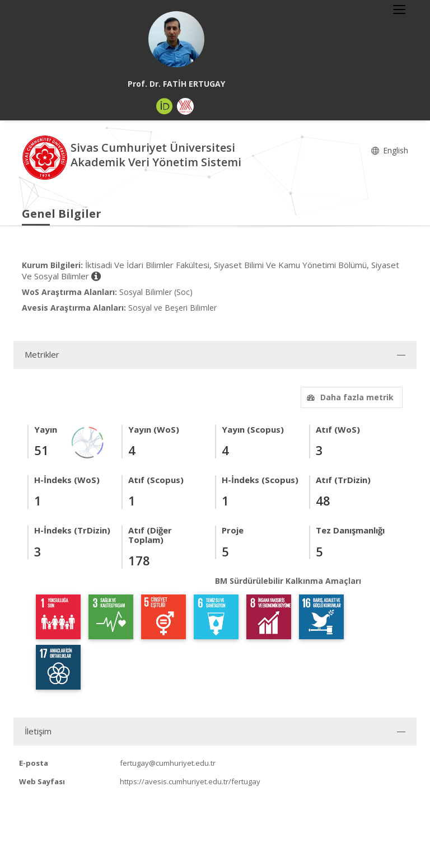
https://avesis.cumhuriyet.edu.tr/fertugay (190, 781)
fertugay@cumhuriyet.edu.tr (168, 763)
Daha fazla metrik (349, 397)
